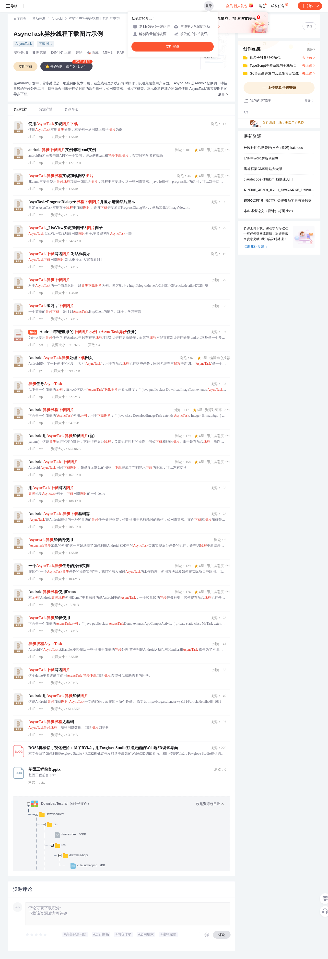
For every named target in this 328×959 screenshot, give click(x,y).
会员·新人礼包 (239, 5)
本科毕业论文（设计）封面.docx (268, 211)
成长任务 (280, 5)
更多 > (311, 49)
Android (57, 19)
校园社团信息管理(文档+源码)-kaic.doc (273, 148)
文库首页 (19, 19)
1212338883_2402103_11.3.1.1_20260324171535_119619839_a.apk (279, 190)
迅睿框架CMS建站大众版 (263, 169)
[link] (19, 19)
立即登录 (172, 46)
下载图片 (45, 44)
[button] (223, 94)
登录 (208, 6)
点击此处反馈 (256, 247)
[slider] (36, 934)
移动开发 (39, 19)
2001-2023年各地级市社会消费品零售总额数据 (278, 201)
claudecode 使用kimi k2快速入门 (268, 179)
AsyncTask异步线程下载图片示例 (58, 35)
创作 (309, 6)
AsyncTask (23, 44)
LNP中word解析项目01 (261, 158)
